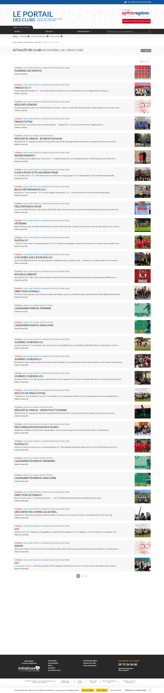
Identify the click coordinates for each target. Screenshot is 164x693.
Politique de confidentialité (65, 681)
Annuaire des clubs (89, 663)
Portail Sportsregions (90, 661)
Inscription (51, 668)
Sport (18, 31)
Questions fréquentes (126, 668)
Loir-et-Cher (56, 36)
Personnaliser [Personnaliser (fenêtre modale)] (115, 690)
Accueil (15, 42)
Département (84, 31)
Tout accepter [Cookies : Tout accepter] (87, 690)
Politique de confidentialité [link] (135, 690)
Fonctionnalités (53, 663)
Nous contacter (124, 670)
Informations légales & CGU (109, 681)
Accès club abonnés (90, 665)
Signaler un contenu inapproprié (129, 681)
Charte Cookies (79, 681)
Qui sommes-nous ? (54, 670)
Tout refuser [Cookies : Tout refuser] (102, 690)
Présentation (52, 661)
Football (24, 36)
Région (50, 31)
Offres (50, 665)
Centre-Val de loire (39, 36)
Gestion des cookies (93, 681)
